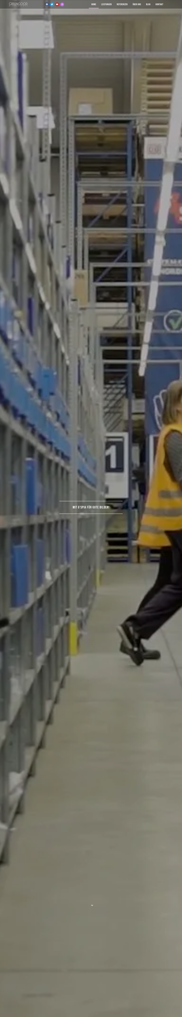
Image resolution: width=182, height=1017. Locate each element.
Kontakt (159, 4)
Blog (148, 4)
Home (93, 4)
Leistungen (106, 4)
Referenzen (122, 4)
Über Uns (137, 4)
